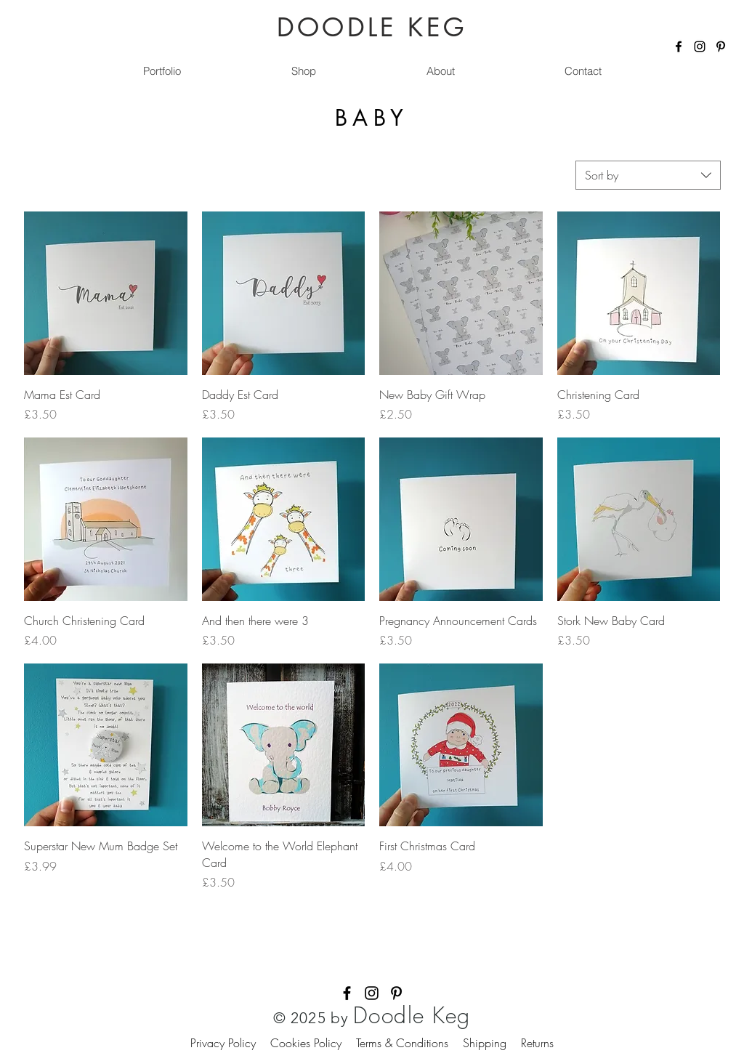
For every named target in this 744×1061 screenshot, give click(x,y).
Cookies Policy (313, 1043)
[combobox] (648, 175)
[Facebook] (678, 46)
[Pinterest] (720, 46)
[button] (303, 71)
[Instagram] (699, 46)
